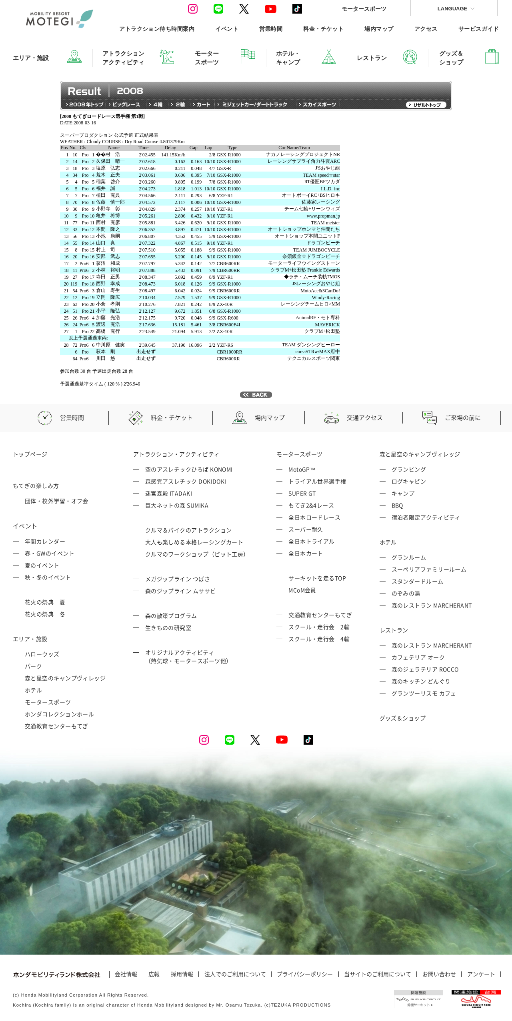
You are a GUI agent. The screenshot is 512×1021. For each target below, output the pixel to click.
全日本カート (305, 553)
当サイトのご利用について (377, 974)
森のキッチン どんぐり (421, 681)
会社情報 (126, 974)
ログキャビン (409, 481)
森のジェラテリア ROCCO (425, 669)
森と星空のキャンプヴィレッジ (65, 678)
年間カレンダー (45, 541)
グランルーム (409, 557)
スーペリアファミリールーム (429, 569)
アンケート (481, 974)
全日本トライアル (311, 541)
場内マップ (378, 28)
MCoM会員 (302, 590)
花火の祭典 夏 (45, 602)
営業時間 (270, 28)
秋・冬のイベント (48, 577)
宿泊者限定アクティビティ (426, 517)
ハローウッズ (42, 654)
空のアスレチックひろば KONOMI (189, 469)
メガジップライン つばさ (177, 579)
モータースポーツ (364, 8)
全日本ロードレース (314, 517)
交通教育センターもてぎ (56, 726)
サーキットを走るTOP (317, 578)
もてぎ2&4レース (311, 505)
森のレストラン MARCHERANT (432, 605)
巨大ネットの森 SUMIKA (176, 505)
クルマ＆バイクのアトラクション (188, 530)
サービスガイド (478, 28)
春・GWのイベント (49, 553)
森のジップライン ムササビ (180, 591)
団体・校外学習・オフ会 (56, 501)
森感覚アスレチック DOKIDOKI (185, 481)
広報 (154, 974)
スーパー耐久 (305, 529)
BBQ (397, 505)
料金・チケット (323, 28)
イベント (226, 28)
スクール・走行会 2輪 (319, 627)
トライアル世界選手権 (317, 481)
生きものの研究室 (168, 627)
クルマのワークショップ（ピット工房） (197, 554)
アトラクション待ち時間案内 (156, 28)
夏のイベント (42, 565)
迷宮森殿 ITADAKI (168, 493)
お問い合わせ (439, 974)
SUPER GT (302, 493)
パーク (33, 666)
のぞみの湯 (406, 593)
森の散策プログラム (171, 615)
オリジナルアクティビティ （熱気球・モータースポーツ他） (188, 656)
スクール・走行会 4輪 (319, 639)
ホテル (33, 690)
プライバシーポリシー (305, 974)
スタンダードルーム (418, 581)
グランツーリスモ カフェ (424, 693)
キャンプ (403, 493)
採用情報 (182, 974)
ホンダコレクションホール (59, 714)
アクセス (426, 28)
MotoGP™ (302, 469)
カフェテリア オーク (418, 657)
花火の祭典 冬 (45, 614)
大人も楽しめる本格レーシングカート (194, 542)
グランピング (409, 469)
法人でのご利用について (235, 974)
